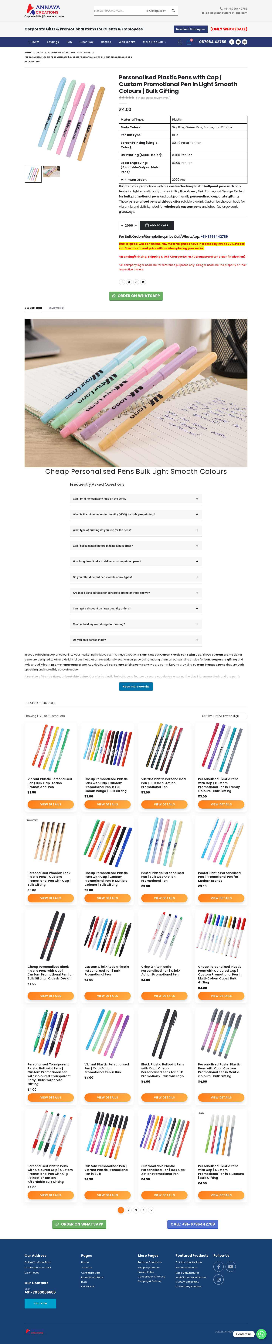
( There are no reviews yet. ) (153, 98)
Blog (84, 1282)
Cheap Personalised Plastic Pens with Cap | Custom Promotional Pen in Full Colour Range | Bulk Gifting (106, 785)
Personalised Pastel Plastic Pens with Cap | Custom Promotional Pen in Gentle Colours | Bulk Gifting (219, 1070)
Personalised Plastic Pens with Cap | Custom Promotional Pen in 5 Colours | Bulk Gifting (221, 1172)
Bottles (106, 42)
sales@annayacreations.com (226, 13)
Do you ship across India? (89, 639)
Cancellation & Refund (151, 1276)
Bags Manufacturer (187, 1272)
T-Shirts (33, 42)
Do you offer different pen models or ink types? (102, 577)
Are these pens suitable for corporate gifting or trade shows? (111, 592)
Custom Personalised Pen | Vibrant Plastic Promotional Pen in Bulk (106, 1170)
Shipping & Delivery (150, 1281)
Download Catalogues (191, 29)
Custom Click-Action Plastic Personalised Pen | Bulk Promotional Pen (106, 971)
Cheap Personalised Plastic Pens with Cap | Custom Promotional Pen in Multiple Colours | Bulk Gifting (106, 879)
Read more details (136, 686)
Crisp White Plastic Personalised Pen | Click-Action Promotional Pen (160, 971)
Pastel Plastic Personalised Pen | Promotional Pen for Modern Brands (219, 877)
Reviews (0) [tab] (56, 308)
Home (85, 1262)
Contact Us (87, 1286)
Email (143, 282)
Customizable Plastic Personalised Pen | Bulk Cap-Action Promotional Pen (164, 1170)
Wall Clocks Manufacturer (191, 1277)
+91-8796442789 (235, 9)
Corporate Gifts (90, 1272)
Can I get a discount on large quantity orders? (102, 608)
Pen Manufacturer (186, 1267)
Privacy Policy (146, 1272)
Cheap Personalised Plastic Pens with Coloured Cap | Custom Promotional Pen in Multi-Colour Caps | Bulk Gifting (219, 975)
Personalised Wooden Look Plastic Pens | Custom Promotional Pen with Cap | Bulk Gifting (49, 879)
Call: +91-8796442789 (193, 1224)
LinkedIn (136, 282)
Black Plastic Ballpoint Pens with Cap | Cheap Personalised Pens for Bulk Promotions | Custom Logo (162, 1070)
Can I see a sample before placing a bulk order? (103, 545)
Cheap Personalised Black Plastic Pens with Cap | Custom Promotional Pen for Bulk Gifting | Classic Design (50, 973)
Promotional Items (92, 1277)
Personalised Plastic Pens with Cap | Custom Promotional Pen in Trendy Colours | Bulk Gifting (219, 785)
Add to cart (159, 225)
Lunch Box (86, 42)
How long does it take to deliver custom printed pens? (107, 561)
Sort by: (207, 716)
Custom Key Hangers (188, 1286)
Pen (69, 42)
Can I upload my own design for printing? (99, 624)
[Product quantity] (129, 225)
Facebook (122, 282)
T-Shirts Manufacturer (189, 1262)
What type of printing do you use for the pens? (102, 530)
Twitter (129, 282)
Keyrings (53, 42)
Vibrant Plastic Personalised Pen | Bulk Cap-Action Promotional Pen (50, 783)
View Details (50, 804)
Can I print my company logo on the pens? (99, 498)
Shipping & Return (149, 1267)
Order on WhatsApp (136, 295)
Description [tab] (33, 308)
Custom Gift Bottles (187, 1282)
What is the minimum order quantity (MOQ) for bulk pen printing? (114, 514)
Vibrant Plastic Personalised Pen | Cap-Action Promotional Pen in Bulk (106, 1068)
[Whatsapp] (261, 1334)
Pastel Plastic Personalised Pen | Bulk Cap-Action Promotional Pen (162, 877)
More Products (153, 42)
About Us (86, 1267)
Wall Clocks (127, 42)
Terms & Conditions (150, 1262)
